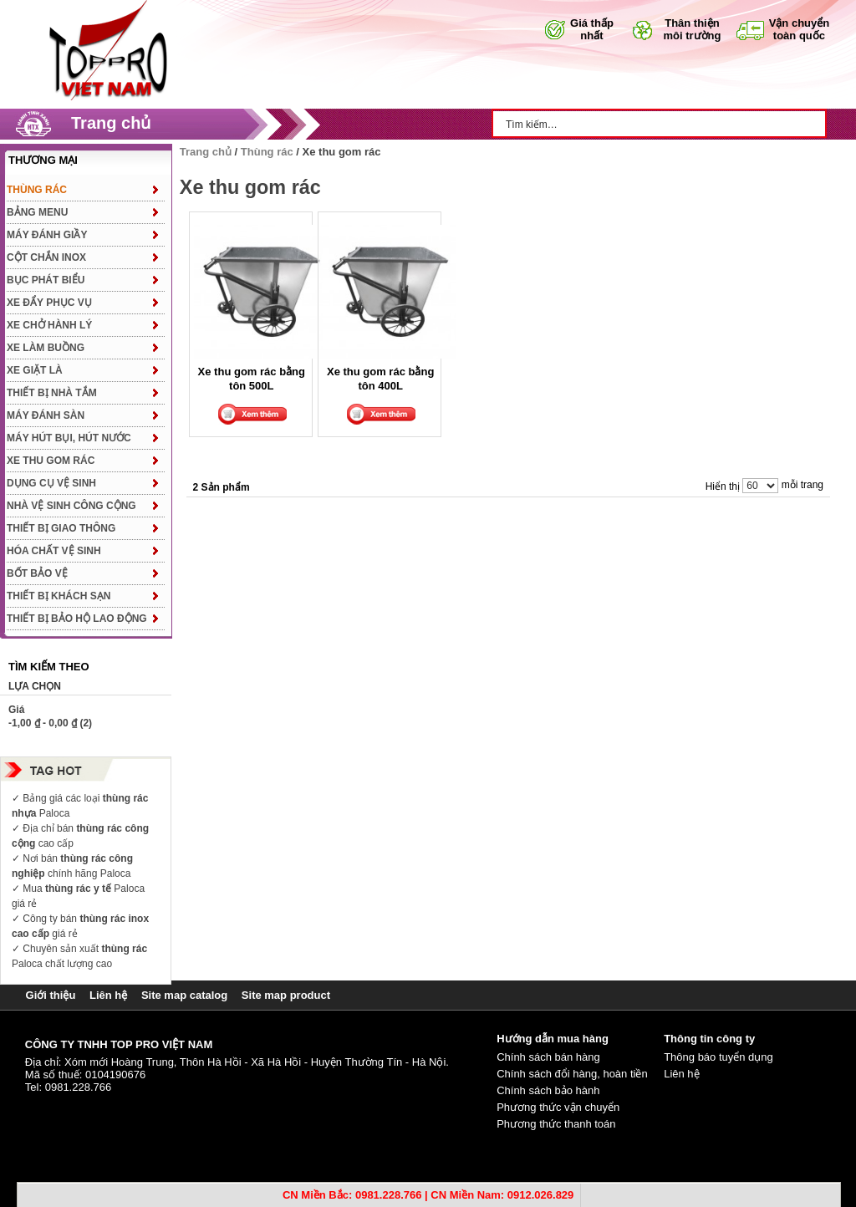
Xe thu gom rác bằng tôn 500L (251, 378)
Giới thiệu (51, 995)
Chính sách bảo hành (548, 1090)
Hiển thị (723, 486)
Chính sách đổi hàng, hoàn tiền (572, 1073)
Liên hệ (108, 995)
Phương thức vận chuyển (558, 1107)
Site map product (286, 995)
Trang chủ (110, 123)
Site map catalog (184, 995)
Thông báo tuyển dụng (718, 1057)
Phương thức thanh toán (556, 1124)
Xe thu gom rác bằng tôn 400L (380, 378)
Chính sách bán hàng (548, 1057)
